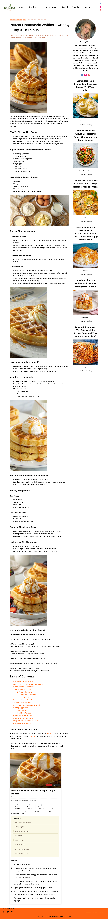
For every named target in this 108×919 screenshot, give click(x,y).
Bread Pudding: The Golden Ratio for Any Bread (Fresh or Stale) (85, 283)
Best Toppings (22, 709)
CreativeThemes (66, 916)
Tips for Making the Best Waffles (24, 699)
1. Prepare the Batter (24, 691)
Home (20, 7)
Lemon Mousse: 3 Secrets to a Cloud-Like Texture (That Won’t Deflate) (85, 85)
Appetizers (19, 19)
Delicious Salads (70, 7)
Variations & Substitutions (22, 701)
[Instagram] (100, 7)
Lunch (87, 367)
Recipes (34, 7)
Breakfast (12, 19)
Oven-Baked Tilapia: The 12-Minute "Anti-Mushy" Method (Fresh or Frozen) (85, 183)
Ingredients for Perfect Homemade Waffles (27, 684)
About (88, 7)
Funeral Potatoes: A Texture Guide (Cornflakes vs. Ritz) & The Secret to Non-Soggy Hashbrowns (85, 233)
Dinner (80, 170)
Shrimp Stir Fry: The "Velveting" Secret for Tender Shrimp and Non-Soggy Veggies (86, 135)
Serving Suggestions (20, 706)
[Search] (97, 7)
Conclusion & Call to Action (22, 721)
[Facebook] (100, 4)
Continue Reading (85, 125)
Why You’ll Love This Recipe (22, 681)
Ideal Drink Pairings (23, 711)
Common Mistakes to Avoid (22, 714)
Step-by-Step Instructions (21, 689)
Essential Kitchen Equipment (23, 686)
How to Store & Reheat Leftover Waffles (26, 704)
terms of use (92, 912)
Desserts (82, 121)
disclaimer (84, 912)
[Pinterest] (100, 10)
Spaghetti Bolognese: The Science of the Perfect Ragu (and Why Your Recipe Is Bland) (85, 331)
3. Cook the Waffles (23, 696)
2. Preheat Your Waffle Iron (26, 694)
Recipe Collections (87, 170)
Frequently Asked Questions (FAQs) (25, 719)
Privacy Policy (102, 912)
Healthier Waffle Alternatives (22, 717)
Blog (24, 19)
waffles (49, 732)
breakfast (32, 734)
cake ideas (50, 7)
